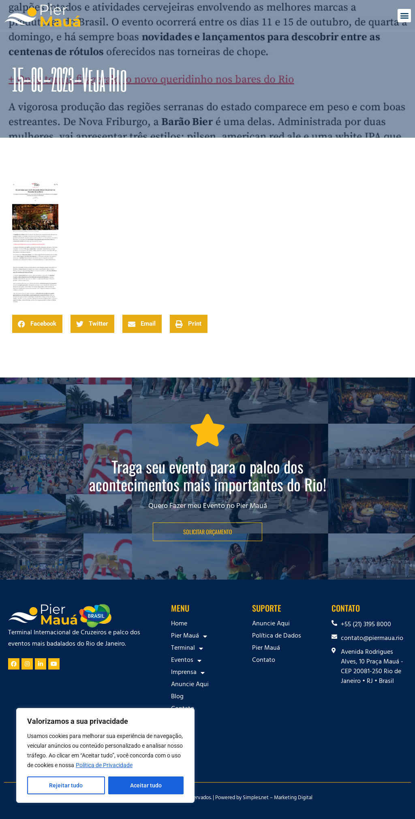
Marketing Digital (293, 798)
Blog (177, 697)
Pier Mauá (189, 636)
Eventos (186, 661)
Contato (182, 709)
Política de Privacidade (104, 765)
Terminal (187, 648)
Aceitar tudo (146, 785)
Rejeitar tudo (66, 785)
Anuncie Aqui (190, 685)
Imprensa (188, 673)
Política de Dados (276, 636)
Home (179, 624)
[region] (105, 755)
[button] (404, 15)
